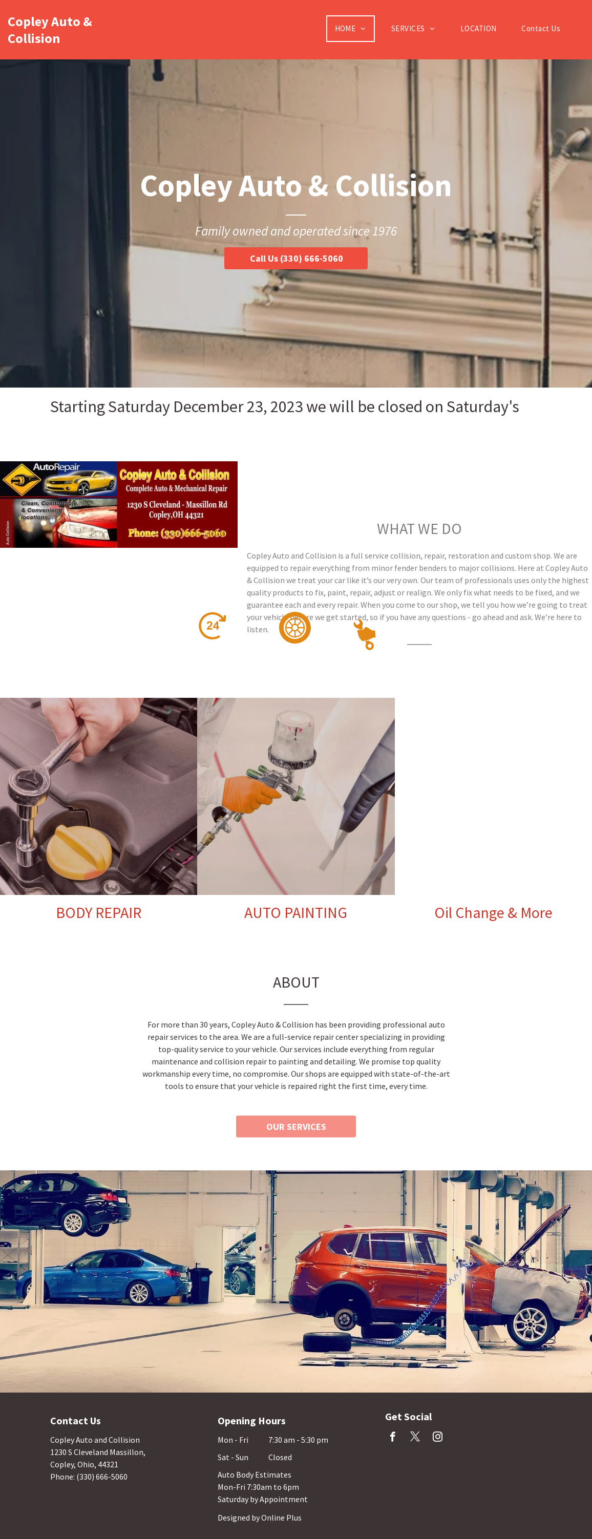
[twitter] (415, 1438)
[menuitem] (354, 28)
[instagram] (437, 1438)
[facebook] (392, 1438)
